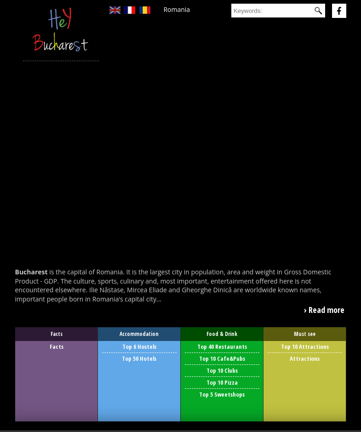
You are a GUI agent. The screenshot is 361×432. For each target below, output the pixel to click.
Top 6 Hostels (139, 346)
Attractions (305, 358)
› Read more (324, 309)
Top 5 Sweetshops (222, 394)
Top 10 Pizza (222, 382)
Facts (56, 346)
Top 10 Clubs (222, 370)
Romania (176, 9)
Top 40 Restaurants (222, 346)
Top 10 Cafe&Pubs (222, 358)
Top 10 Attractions (305, 346)
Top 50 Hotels (139, 358)
